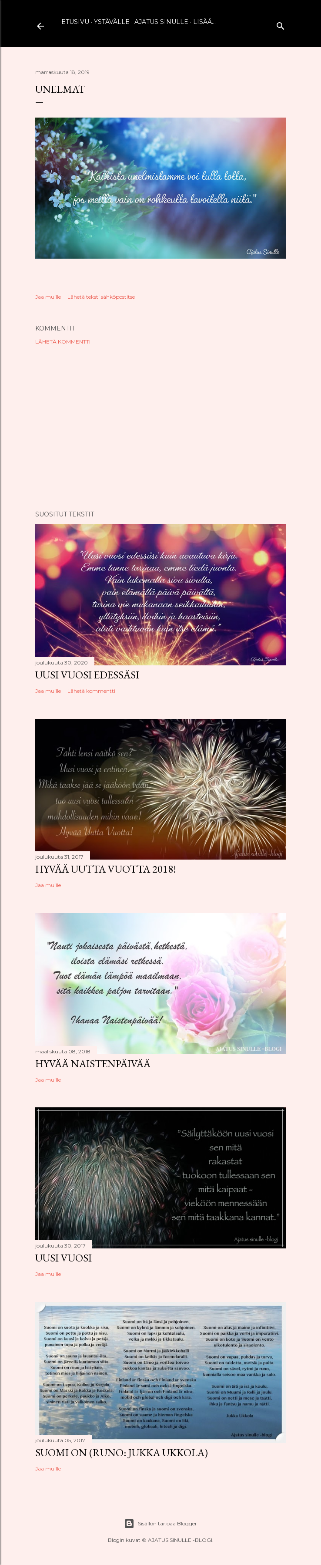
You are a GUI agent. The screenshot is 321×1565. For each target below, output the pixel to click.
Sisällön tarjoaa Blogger (160, 1523)
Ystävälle (112, 22)
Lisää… (204, 22)
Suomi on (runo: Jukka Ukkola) (121, 1452)
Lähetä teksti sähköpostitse (101, 296)
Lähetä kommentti (62, 341)
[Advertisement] (160, 428)
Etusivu (75, 22)
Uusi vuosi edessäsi (87, 674)
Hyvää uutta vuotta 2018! (105, 869)
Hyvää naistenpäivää (92, 1063)
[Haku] (280, 24)
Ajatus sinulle (161, 22)
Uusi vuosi (63, 1258)
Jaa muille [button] (48, 296)
